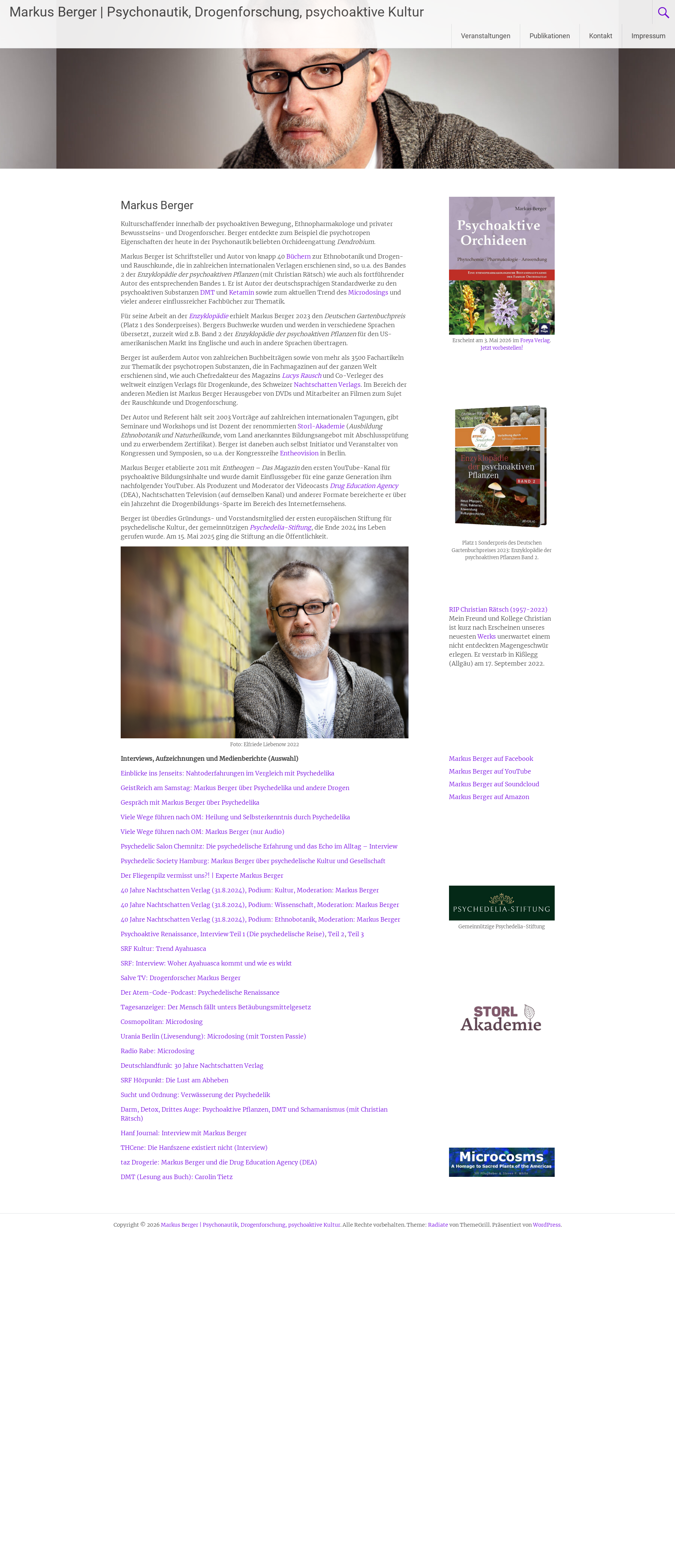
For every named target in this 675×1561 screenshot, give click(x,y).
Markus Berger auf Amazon (489, 797)
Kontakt (600, 36)
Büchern (299, 256)
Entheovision (299, 453)
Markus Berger (157, 205)
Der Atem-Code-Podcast (157, 992)
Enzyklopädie (208, 316)
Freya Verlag (535, 340)
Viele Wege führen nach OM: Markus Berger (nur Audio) (202, 831)
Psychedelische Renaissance (239, 992)
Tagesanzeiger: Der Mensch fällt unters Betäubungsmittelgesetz (216, 1007)
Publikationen (550, 36)
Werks (486, 636)
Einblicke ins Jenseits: (152, 773)
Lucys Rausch (301, 375)
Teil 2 (336, 934)
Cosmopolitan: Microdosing (162, 1021)
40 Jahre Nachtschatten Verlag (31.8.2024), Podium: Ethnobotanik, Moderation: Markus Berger (260, 919)
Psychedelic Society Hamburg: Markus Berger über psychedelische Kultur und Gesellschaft (253, 861)
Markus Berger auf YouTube (490, 771)
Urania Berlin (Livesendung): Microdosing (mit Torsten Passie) (213, 1036)
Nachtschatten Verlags (327, 384)
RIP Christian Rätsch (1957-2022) (498, 609)
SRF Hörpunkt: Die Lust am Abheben (174, 1080)
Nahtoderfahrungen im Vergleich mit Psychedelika (260, 773)
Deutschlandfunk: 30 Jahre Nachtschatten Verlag (192, 1065)
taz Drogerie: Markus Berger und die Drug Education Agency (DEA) (219, 1162)
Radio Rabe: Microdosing (158, 1051)
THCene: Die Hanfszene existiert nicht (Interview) (194, 1147)
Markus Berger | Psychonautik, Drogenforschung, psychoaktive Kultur (216, 12)
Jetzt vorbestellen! (501, 348)
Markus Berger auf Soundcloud (494, 784)
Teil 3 (356, 934)
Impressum (649, 36)
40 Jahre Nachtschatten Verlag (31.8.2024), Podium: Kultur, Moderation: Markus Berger (250, 890)
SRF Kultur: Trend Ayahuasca (163, 948)
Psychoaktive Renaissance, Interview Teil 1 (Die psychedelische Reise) (223, 934)
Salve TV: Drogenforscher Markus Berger (181, 978)
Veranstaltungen (485, 36)
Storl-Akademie (321, 426)
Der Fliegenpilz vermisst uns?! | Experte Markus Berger (202, 875)
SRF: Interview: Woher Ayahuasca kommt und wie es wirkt (206, 963)
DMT (207, 292)
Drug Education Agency (364, 485)
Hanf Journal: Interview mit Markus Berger (184, 1133)
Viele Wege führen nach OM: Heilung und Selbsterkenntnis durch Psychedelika (235, 817)
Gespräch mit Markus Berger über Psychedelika (190, 802)
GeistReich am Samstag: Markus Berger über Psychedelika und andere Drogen (235, 788)
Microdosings (368, 292)
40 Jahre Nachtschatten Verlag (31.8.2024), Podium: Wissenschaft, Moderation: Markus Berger (260, 904)
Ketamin (241, 292)
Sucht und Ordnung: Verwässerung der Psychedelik (195, 1095)
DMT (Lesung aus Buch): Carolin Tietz (177, 1177)
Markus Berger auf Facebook (491, 758)
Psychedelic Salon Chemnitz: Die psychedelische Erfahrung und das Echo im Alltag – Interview (259, 846)
